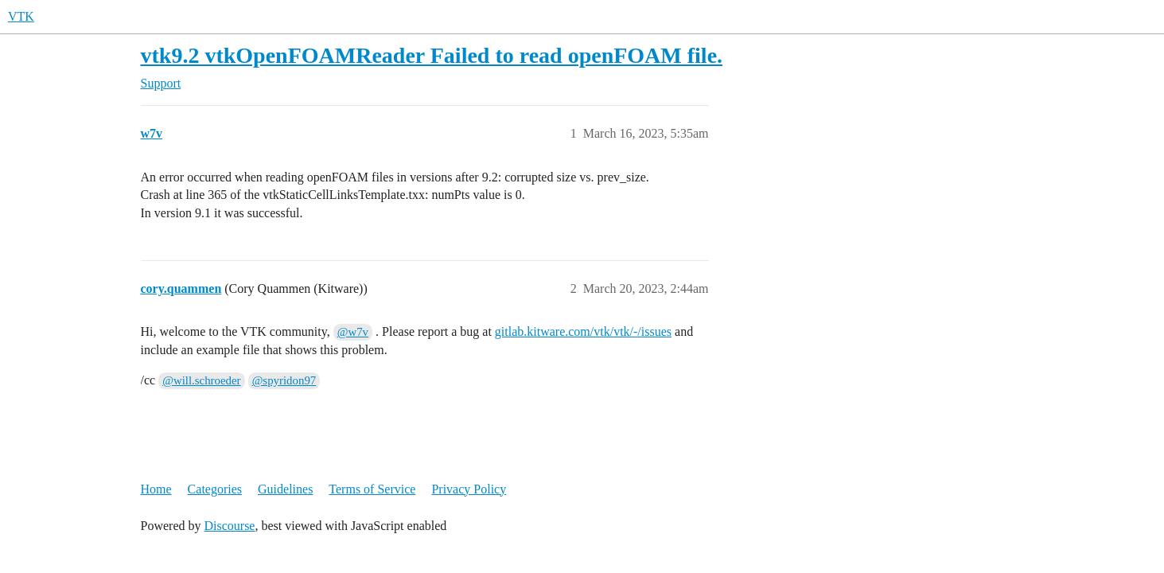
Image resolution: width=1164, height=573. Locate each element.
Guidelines (285, 489)
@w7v (352, 331)
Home (156, 489)
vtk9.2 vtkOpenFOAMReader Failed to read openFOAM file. (432, 55)
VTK (21, 16)
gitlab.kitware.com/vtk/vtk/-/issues (583, 331)
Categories (215, 489)
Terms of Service (372, 489)
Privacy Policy (468, 489)
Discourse (229, 525)
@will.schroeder (201, 380)
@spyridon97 (284, 380)
